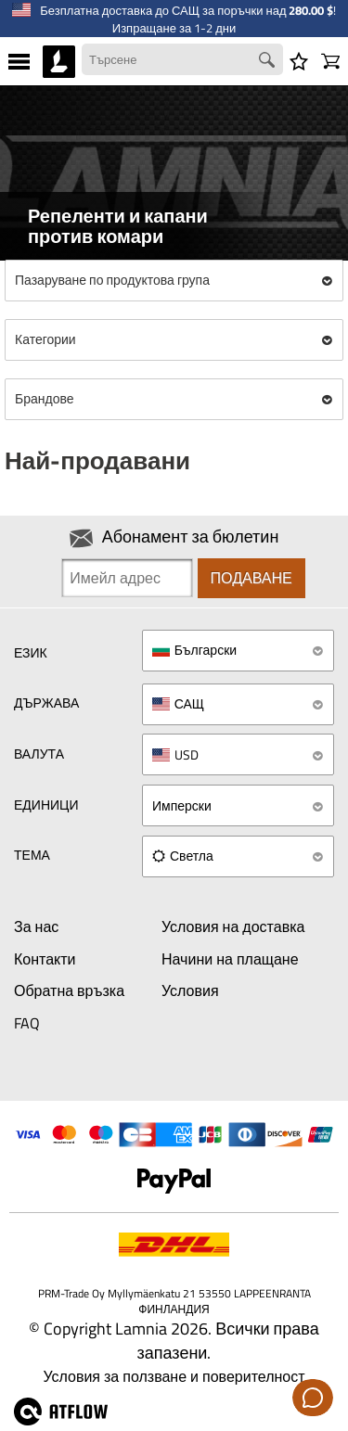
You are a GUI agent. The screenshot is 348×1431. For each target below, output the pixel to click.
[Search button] (269, 62)
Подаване (251, 578)
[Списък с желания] (299, 61)
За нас (36, 926)
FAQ (27, 1023)
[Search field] (182, 60)
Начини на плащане (230, 959)
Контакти (45, 959)
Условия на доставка (232, 926)
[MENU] (19, 61)
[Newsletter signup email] (126, 577)
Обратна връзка (69, 990)
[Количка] (330, 61)
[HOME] (59, 61)
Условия (190, 990)
